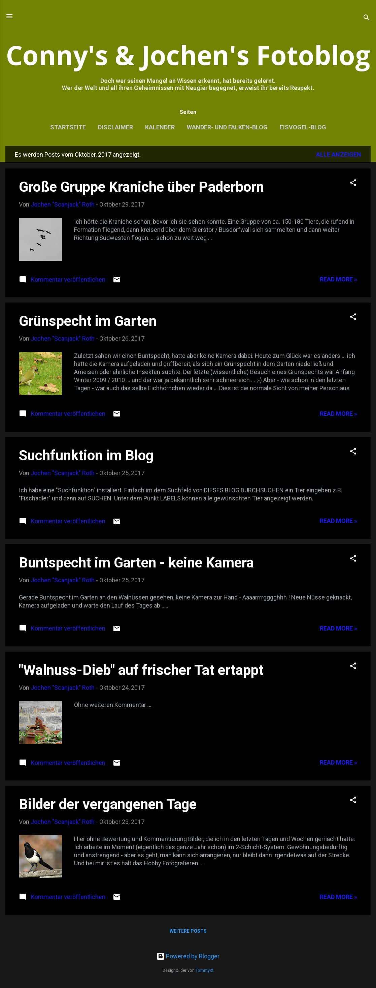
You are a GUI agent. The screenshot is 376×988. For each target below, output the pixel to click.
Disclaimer (115, 127)
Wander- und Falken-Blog (227, 127)
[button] (353, 184)
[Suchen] (367, 18)
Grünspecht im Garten (88, 321)
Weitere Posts (188, 931)
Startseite (68, 127)
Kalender (160, 127)
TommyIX (204, 970)
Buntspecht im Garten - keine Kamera (136, 562)
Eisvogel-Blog (303, 127)
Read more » (338, 279)
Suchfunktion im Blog (86, 455)
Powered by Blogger (188, 956)
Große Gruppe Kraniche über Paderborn (141, 187)
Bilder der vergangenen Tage (108, 804)
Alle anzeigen (338, 154)
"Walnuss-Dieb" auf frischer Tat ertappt (141, 670)
